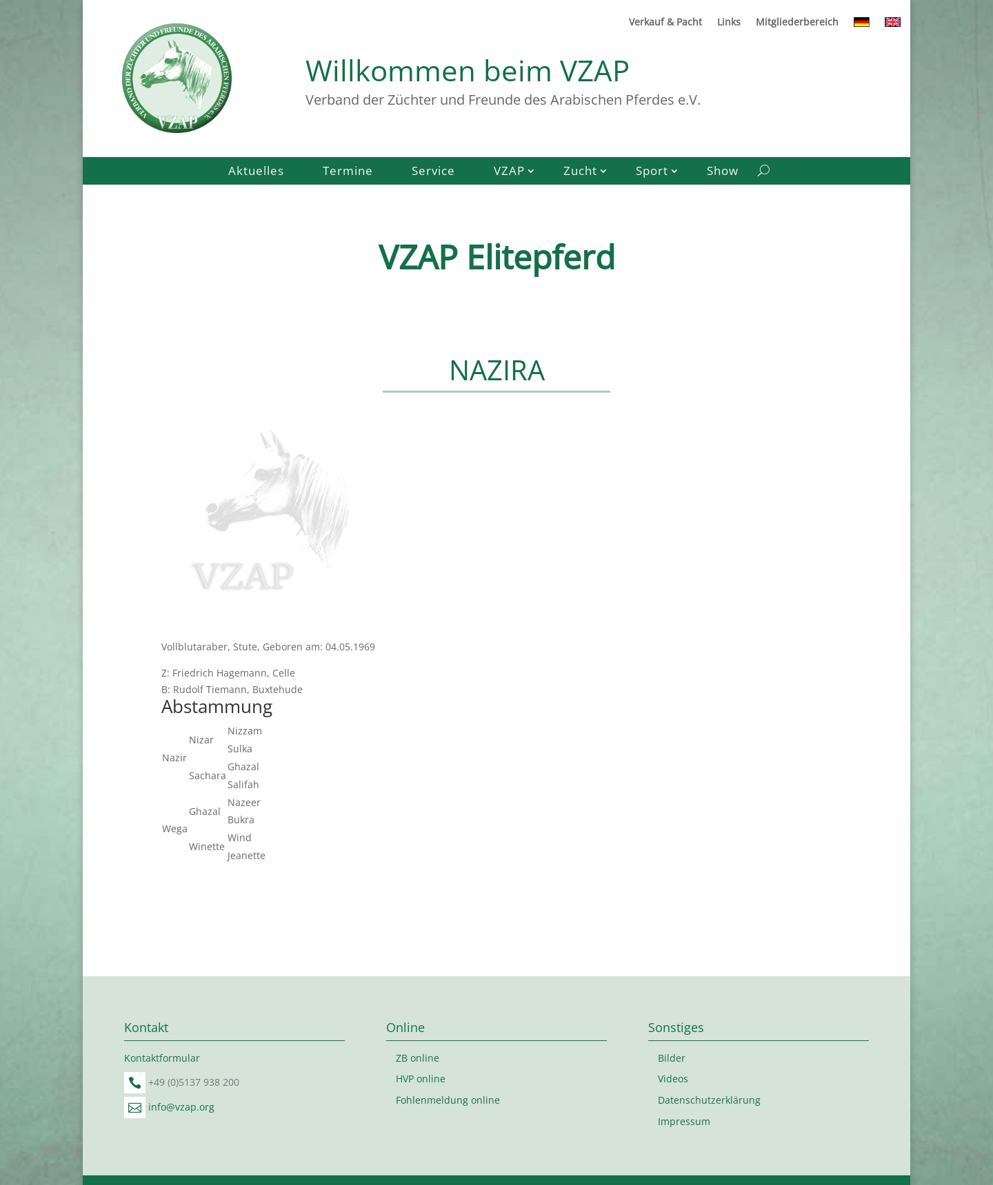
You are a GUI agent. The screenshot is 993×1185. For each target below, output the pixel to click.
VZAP (509, 172)
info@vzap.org (181, 1106)
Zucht (580, 172)
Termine (348, 172)
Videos (673, 1078)
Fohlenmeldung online (448, 1099)
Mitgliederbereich (797, 22)
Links (729, 22)
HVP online (420, 1078)
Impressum (684, 1121)
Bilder (671, 1057)
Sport (652, 172)
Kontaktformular (162, 1057)
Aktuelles (256, 172)
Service (433, 172)
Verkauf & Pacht (665, 22)
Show (723, 172)
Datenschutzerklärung (709, 1099)
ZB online (417, 1057)
